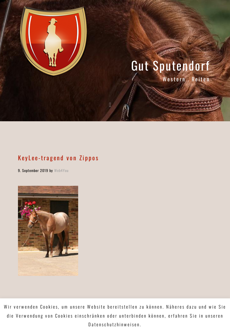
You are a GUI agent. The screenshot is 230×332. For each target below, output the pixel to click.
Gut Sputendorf (170, 65)
